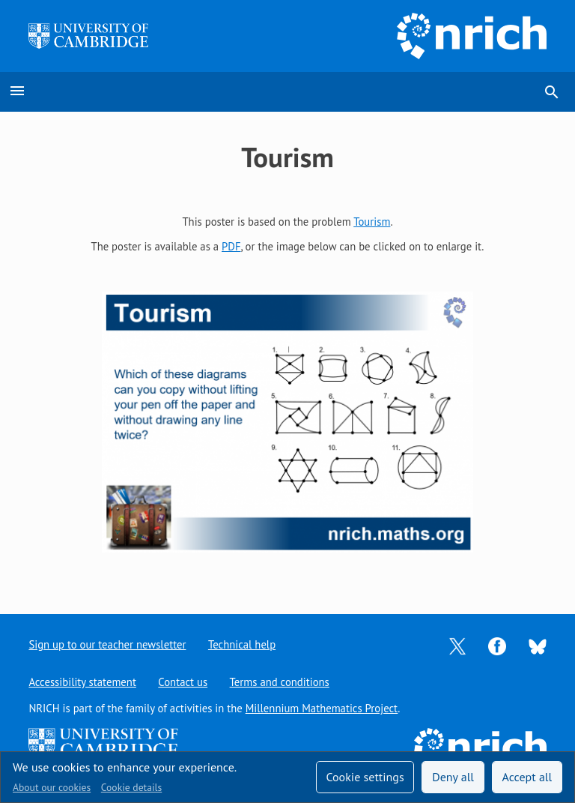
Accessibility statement (82, 682)
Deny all (453, 776)
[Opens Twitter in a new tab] (457, 645)
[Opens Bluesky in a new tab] (538, 645)
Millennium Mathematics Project (322, 708)
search (552, 92)
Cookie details (131, 787)
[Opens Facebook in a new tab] (497, 645)
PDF (231, 246)
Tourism (371, 221)
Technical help (242, 644)
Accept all (527, 776)
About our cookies (52, 787)
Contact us (182, 682)
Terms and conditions (279, 682)
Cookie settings (365, 776)
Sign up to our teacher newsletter (107, 644)
